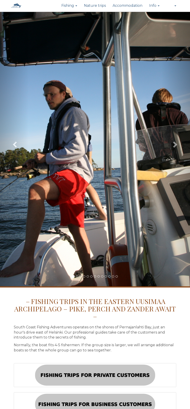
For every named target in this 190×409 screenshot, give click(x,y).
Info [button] (154, 5)
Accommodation (127, 5)
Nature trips (95, 5)
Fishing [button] (69, 5)
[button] (171, 6)
